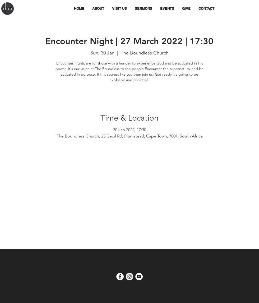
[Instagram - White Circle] (129, 276)
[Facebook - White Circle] (120, 276)
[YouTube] (139, 276)
